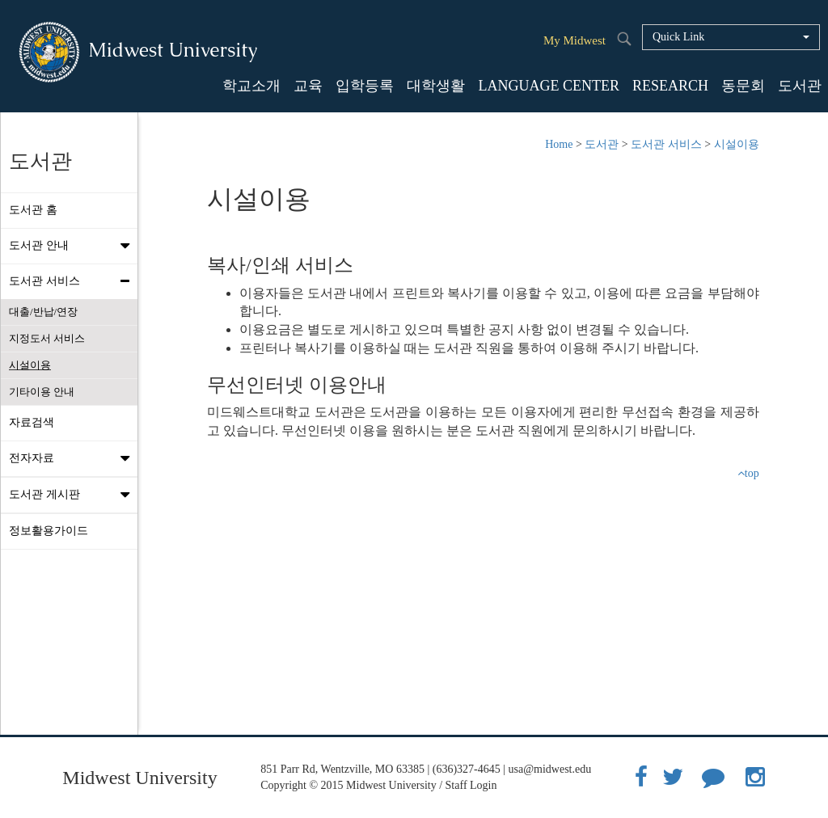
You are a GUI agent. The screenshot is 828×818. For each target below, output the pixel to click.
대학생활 (436, 86)
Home (558, 144)
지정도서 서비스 (47, 338)
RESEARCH (670, 86)
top (748, 473)
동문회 (743, 86)
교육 (308, 86)
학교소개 (251, 86)
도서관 (800, 86)
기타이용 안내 (41, 392)
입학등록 (365, 86)
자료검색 (31, 422)
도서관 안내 (73, 246)
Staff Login (471, 785)
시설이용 (30, 365)
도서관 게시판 (73, 495)
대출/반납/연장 (43, 312)
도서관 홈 (33, 210)
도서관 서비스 (73, 281)
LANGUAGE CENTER (548, 86)
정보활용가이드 (48, 531)
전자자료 (73, 458)
